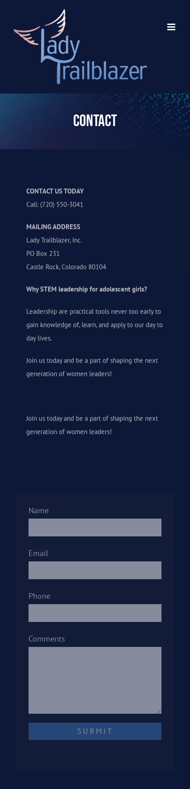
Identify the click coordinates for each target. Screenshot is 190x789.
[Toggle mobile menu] (172, 27)
